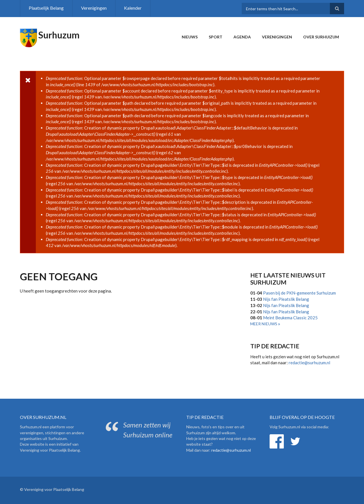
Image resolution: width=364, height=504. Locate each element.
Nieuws (190, 36)
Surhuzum (59, 34)
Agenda (242, 36)
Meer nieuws (264, 323)
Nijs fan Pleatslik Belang (286, 299)
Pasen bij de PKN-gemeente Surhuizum (299, 292)
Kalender (133, 8)
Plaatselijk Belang (46, 8)
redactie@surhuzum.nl (309, 362)
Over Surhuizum (321, 36)
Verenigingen (94, 8)
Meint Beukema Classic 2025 (290, 317)
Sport (215, 36)
